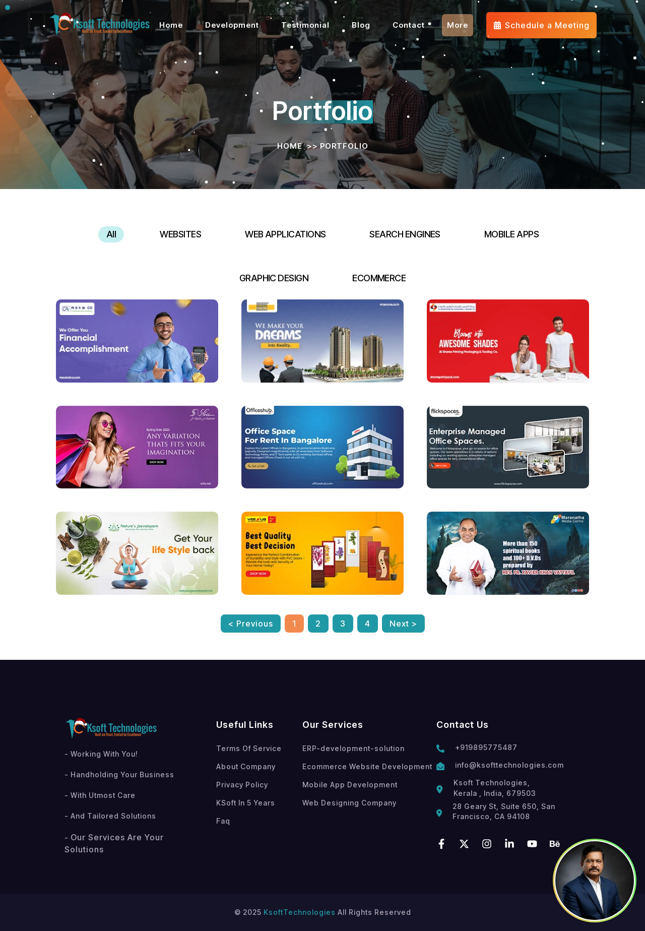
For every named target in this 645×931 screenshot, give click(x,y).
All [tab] (111, 234)
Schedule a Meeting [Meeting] (541, 25)
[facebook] (441, 844)
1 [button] (294, 623)
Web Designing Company (349, 802)
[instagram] (487, 844)
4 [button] (367, 623)
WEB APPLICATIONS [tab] (285, 234)
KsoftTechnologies (300, 912)
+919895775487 (486, 747)
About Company (246, 766)
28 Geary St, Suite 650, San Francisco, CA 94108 (504, 811)
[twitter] (464, 844)
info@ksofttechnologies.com (509, 765)
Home (289, 146)
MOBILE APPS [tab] (511, 234)
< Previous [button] (250, 623)
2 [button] (318, 623)
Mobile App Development (350, 784)
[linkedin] (509, 844)
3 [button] (343, 623)
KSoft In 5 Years (245, 802)
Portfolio (344, 146)
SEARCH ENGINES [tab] (404, 234)
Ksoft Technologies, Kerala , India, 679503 (495, 787)
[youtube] (532, 844)
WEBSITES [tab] (180, 234)
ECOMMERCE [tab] (379, 278)
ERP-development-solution (353, 748)
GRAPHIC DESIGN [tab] (273, 278)
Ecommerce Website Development (367, 766)
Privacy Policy (242, 784)
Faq (223, 821)
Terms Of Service (249, 748)
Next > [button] (403, 623)
